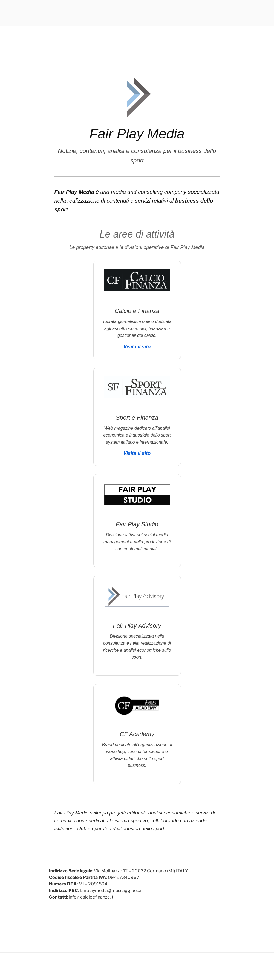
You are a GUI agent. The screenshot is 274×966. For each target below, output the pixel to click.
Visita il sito (137, 346)
